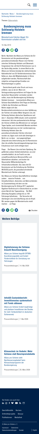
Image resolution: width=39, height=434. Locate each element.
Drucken (34, 210)
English (35, 430)
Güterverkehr (13, 20)
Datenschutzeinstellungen (9, 430)
